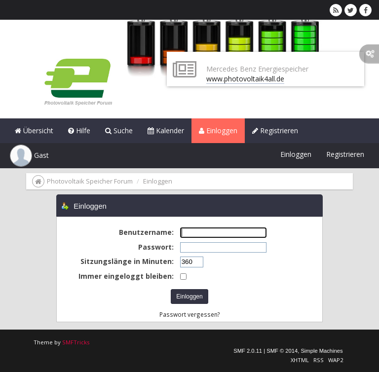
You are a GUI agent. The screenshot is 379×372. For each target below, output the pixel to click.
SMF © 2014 (282, 351)
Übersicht (34, 130)
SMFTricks (75, 342)
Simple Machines (321, 351)
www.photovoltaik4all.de (245, 78)
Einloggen (218, 130)
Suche (119, 130)
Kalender (166, 130)
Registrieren (275, 130)
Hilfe (79, 130)
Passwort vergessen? (189, 314)
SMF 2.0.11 (247, 351)
